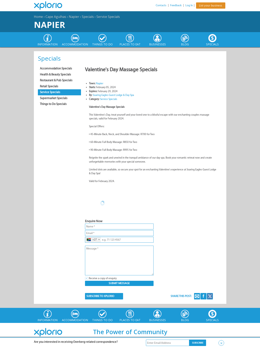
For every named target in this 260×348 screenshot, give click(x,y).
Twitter (210, 296)
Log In (189, 5)
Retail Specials (49, 86)
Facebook (203, 296)
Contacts (161, 5)
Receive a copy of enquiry (103, 278)
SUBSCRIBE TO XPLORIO (100, 296)
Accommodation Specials (56, 68)
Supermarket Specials (53, 98)
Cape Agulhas (56, 16)
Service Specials (108, 16)
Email (197, 296)
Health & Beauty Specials (55, 74)
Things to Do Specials (53, 104)
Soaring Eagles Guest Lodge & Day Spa (113, 95)
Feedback (176, 5)
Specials (88, 16)
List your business (210, 5)
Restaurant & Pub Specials (56, 80)
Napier (74, 16)
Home (38, 16)
